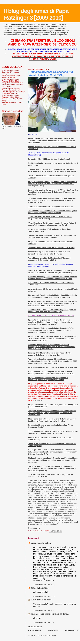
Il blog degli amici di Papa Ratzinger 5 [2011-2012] (11, 80)
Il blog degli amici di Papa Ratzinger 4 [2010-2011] (11, 96)
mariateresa (36, 543)
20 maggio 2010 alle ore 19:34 (44, 610)
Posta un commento (35, 626)
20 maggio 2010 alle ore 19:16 (44, 596)
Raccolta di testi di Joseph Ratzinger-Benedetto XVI (11, 89)
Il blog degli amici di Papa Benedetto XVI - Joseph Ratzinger (11, 72)
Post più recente (34, 630)
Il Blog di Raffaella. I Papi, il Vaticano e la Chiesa (11, 76)
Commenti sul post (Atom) (46, 635)
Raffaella (35, 588)
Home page (53, 630)
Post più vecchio (71, 630)
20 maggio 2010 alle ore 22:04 (44, 622)
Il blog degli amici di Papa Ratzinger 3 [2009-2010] (36, 14)
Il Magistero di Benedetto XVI (12, 83)
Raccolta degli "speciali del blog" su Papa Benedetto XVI (13, 92)
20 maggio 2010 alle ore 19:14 (44, 584)
